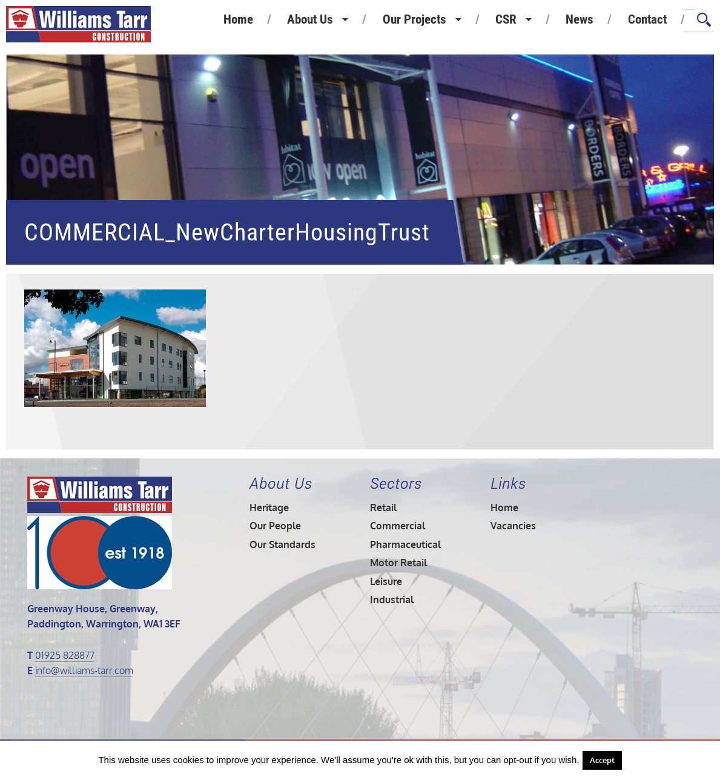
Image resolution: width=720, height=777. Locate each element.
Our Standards (282, 544)
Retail (383, 507)
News (579, 19)
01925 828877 (64, 655)
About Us (310, 19)
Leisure (386, 581)
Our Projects (414, 19)
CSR (506, 19)
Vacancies (513, 526)
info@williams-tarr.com (84, 670)
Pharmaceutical (405, 544)
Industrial (392, 599)
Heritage (269, 507)
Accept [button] (602, 760)
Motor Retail (398, 563)
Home (238, 19)
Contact (647, 19)
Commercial (397, 526)
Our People (275, 526)
